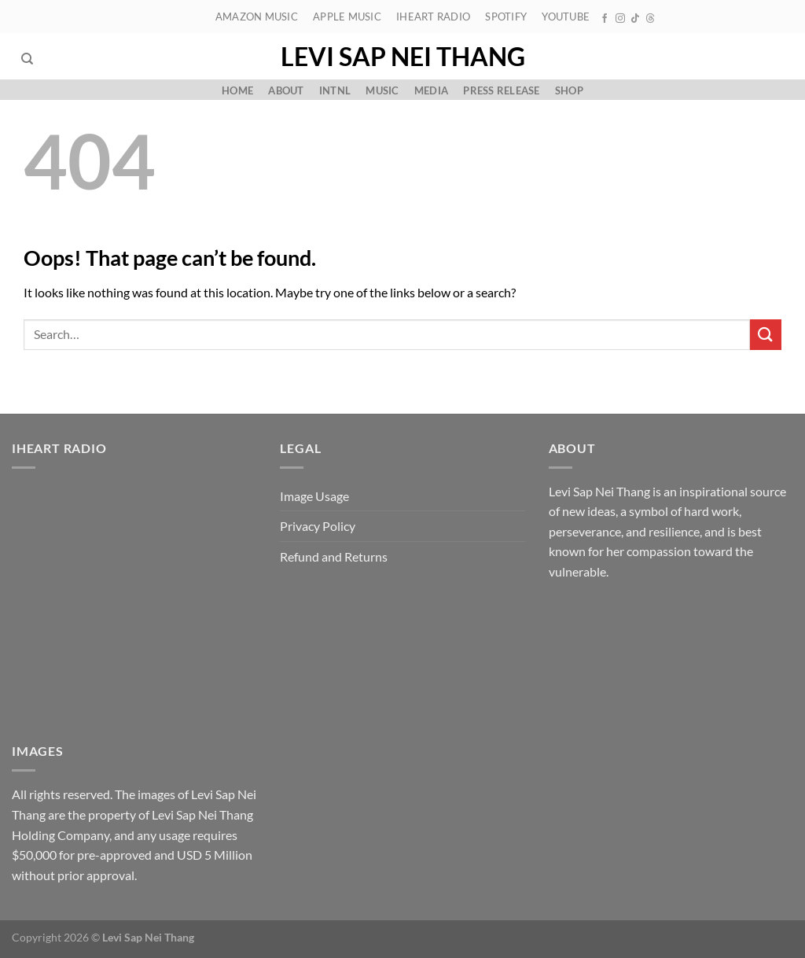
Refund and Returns (334, 556)
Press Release (501, 90)
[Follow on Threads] (650, 18)
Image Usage (314, 495)
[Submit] (765, 334)
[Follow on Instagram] (620, 18)
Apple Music (347, 16)
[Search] (27, 59)
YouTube (566, 16)
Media (431, 90)
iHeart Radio (433, 16)
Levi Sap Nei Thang (403, 56)
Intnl (335, 90)
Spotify (506, 16)
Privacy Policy (317, 525)
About (285, 90)
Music (382, 90)
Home (237, 90)
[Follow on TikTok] (635, 18)
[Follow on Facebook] (604, 18)
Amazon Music (256, 16)
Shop (569, 90)
